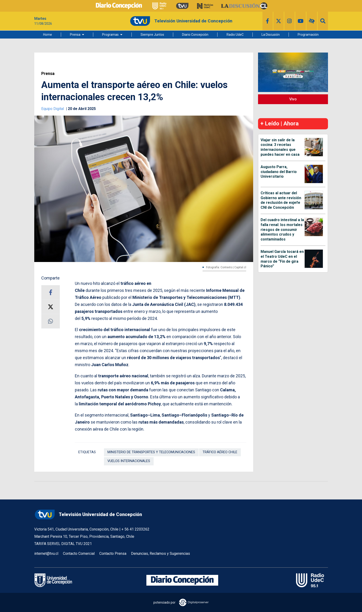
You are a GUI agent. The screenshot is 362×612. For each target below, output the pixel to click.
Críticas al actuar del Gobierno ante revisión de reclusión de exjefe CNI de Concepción (281, 200)
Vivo (293, 99)
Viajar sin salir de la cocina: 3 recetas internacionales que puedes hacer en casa (280, 147)
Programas (110, 34)
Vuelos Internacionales (128, 461)
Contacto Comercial (79, 553)
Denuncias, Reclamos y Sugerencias (160, 553)
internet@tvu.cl (46, 553)
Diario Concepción (195, 34)
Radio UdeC (235, 34)
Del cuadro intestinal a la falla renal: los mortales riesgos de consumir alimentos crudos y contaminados (282, 229)
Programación (308, 34)
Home (47, 34)
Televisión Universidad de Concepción (88, 514)
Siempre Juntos (152, 34)
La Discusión (271, 34)
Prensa (75, 34)
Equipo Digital (53, 108)
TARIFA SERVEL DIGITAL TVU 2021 (63, 543)
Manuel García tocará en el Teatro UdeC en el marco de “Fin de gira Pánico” (282, 258)
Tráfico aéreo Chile (220, 452)
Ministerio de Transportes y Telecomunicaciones (151, 452)
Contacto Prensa (112, 553)
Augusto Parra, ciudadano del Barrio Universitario (279, 172)
